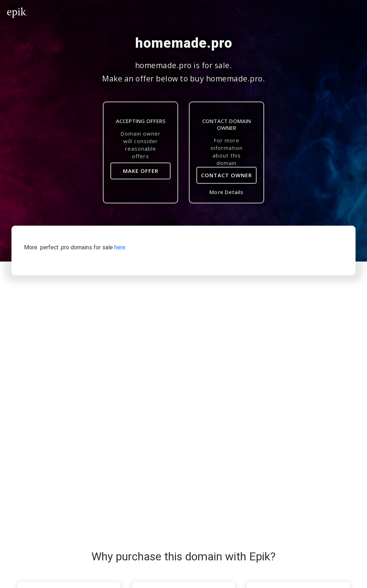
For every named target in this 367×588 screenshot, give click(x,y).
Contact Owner (226, 175)
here (119, 247)
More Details (226, 192)
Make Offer (140, 170)
